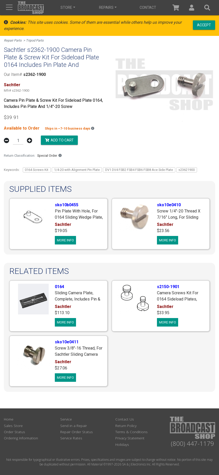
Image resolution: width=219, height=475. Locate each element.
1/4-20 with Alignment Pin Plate (77, 170)
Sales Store (13, 425)
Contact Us (124, 419)
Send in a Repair (73, 425)
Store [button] (66, 7)
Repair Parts (13, 40)
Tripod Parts (35, 40)
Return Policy (126, 425)
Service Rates (71, 438)
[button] (192, 7)
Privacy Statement (130, 438)
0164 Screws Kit (36, 170)
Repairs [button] (106, 7)
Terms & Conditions (131, 431)
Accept (204, 25)
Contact (148, 7)
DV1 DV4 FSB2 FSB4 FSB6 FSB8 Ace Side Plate (139, 170)
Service (66, 419)
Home (8, 419)
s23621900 (186, 170)
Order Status (14, 431)
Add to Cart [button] (59, 140)
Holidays (122, 444)
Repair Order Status (76, 431)
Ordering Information (21, 438)
